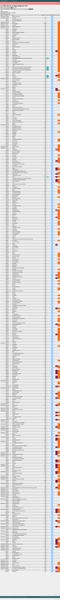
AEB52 (7, 247)
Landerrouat (14, 367)
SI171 (7, 285)
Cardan (13, 557)
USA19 (7, 176)
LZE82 (7, 204)
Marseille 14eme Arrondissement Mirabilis (21, 42)
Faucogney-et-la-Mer (16, 82)
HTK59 (7, 307)
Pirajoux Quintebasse (16, 120)
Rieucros (14, 75)
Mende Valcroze (15, 562)
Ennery (13, 389)
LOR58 (7, 278)
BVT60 (7, 386)
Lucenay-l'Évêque (16, 280)
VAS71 (7, 122)
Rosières (14, 221)
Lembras (14, 505)
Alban (13, 189)
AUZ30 (7, 64)
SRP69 (7, 107)
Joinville (14, 542)
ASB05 (7, 150)
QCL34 (7, 69)
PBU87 (7, 169)
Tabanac (14, 551)
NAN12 (7, 48)
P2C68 (7, 267)
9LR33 (7, 367)
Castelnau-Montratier (16, 192)
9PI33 (7, 552)
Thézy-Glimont (15, 413)
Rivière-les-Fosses (16, 509)
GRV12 (7, 20)
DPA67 (7, 291)
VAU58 (7, 294)
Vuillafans (14, 25)
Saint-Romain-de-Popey (17, 107)
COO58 (7, 302)
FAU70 (7, 82)
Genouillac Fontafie (16, 188)
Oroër (13, 415)
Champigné (14, 308)
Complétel (8, 7)
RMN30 (7, 545)
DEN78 (7, 390)
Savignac (14, 35)
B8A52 (7, 513)
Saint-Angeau (15, 23)
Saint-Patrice (15, 489)
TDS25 (7, 241)
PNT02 (7, 341)
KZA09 (7, 77)
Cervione (14, 494)
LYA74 (7, 461)
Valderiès (14, 133)
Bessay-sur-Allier (15, 152)
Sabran (13, 516)
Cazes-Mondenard (16, 194)
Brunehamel (14, 250)
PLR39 (7, 252)
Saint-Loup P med (16, 16)
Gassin (13, 41)
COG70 (7, 85)
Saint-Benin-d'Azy (16, 275)
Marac (13, 512)
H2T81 (7, 499)
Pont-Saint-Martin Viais (17, 457)
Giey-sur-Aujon (15, 526)
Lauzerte (14, 204)
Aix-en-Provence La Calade (18, 458)
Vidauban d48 (15, 528)
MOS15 (7, 145)
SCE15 (7, 142)
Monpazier (14, 197)
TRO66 (7, 438)
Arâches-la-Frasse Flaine (17, 98)
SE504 (7, 399)
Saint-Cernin (14, 142)
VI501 (7, 101)
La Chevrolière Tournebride (18, 353)
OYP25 (7, 260)
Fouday (13, 289)
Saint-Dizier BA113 (16, 513)
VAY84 (7, 445)
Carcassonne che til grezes (18, 523)
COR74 (7, 97)
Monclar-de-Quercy (16, 191)
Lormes (13, 278)
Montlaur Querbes (16, 46)
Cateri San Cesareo (16, 211)
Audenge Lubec (15, 379)
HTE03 (7, 214)
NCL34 (7, 58)
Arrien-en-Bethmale (16, 72)
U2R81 (7, 496)
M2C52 (7, 512)
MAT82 (7, 126)
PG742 (7, 337)
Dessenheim (14, 372)
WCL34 (7, 67)
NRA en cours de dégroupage (6, 9)
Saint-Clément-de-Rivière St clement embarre (21, 67)
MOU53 (7, 428)
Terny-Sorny (14, 432)
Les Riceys (14, 240)
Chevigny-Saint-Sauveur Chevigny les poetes (21, 178)
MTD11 (7, 483)
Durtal (13, 466)
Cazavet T (14, 77)
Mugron (13, 22)
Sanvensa (14, 59)
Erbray (13, 411)
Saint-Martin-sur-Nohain (17, 301)
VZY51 (7, 249)
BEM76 (7, 402)
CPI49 (7, 308)
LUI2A (7, 518)
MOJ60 (7, 265)
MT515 (7, 136)
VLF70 (7, 81)
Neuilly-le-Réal (15, 218)
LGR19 (7, 149)
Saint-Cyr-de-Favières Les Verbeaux (19, 172)
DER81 (7, 133)
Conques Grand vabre (16, 20)
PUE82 (7, 130)
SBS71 (7, 422)
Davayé (13, 288)
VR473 (7, 91)
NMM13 (7, 42)
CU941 (7, 454)
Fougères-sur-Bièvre (16, 315)
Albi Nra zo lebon (15, 502)
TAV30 (7, 437)
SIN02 (7, 254)
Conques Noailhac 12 (16, 19)
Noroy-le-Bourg (15, 259)
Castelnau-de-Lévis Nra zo (17, 507)
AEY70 (7, 335)
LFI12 (7, 39)
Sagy (13, 403)
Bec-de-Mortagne (15, 402)
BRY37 (7, 369)
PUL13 (7, 471)
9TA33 (7, 551)
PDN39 (7, 262)
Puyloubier (14, 471)
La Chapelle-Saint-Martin (17, 94)
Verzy (13, 249)
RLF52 (7, 509)
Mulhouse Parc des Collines (18, 267)
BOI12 (7, 146)
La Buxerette (15, 347)
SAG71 (7, 403)
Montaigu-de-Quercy (16, 205)
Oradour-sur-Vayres (16, 162)
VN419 (7, 174)
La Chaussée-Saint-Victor (17, 454)
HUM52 (7, 544)
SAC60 (7, 431)
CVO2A (7, 409)
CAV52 (7, 246)
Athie (13, 243)
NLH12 (7, 19)
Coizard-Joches (15, 490)
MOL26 (7, 435)
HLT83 (7, 529)
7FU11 (7, 523)
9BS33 (7, 558)
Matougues (14, 344)
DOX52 (7, 244)
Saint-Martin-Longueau (17, 467)
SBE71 (7, 272)
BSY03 (7, 152)
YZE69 (7, 106)
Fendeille (14, 561)
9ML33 (7, 361)
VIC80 (7, 233)
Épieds (13, 434)
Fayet (13, 481)
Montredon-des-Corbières (17, 483)
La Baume (14, 100)
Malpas (13, 309)
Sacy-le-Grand (15, 431)
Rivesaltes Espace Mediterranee (19, 171)
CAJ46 (7, 123)
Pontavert (14, 341)
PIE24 (7, 195)
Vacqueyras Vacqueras (17, 460)
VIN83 (7, 565)
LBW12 (7, 55)
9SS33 (7, 533)
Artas (13, 564)
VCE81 (7, 231)
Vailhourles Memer (16, 38)
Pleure (13, 252)
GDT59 (7, 380)
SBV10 (7, 239)
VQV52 (7, 360)
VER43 (7, 226)
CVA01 (7, 103)
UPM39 (7, 16)
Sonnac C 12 (15, 28)
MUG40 (7, 22)
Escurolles (14, 156)
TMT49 (7, 343)
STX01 (7, 104)
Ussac (13, 176)
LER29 (7, 318)
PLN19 (7, 425)
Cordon (13, 97)
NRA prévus (31, 9)
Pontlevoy (14, 321)
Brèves (13, 292)
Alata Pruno (14, 230)
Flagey (13, 168)
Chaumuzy (14, 531)
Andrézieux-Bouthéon (16, 548)
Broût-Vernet (15, 153)
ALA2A (7, 230)
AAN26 (7, 419)
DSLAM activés (19, 9)
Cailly (13, 357)
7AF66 (7, 525)
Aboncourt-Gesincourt (16, 78)
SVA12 (7, 59)
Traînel (13, 412)
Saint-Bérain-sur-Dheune (17, 272)
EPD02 (7, 434)
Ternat (13, 541)
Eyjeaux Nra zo (15, 519)
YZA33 (7, 473)
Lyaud (13, 461)
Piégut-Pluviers (15, 195)
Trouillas (14, 438)
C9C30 (7, 356)
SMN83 (7, 447)
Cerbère (14, 51)
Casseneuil (14, 546)
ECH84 (7, 393)
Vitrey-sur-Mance (15, 80)
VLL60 (7, 383)
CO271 (7, 295)
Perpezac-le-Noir (15, 425)
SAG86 (7, 184)
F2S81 (7, 497)
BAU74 (7, 100)
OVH (16, 7)
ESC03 (7, 156)
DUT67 (10, 291)
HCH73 (7, 163)
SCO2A (7, 492)
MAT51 (7, 344)
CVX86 (7, 400)
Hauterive (14, 214)
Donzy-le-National (16, 286)
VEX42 (7, 172)
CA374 (7, 442)
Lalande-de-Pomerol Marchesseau (19, 533)
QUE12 (7, 46)
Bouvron (14, 451)
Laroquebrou (15, 143)
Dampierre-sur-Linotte (16, 84)
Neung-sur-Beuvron (16, 317)
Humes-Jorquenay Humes (17, 544)
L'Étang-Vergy (15, 273)
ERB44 (7, 411)
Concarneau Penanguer (17, 166)
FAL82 (7, 129)
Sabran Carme (15, 202)
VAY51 (7, 263)
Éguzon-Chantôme (16, 26)
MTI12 (7, 36)
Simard (13, 285)
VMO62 (7, 328)
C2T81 (7, 506)
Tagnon (13, 237)
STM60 (7, 467)
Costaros (14, 159)
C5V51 (7, 532)
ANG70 (7, 87)
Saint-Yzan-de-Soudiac (17, 473)
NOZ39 (7, 257)
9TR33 (7, 549)
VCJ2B (7, 536)
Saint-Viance (15, 174)
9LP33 (7, 554)
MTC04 (7, 395)
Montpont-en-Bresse (16, 282)
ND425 (7, 253)
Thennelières (15, 374)
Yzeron (13, 106)
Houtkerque (14, 307)
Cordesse (14, 295)
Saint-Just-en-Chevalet (17, 331)
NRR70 (7, 259)
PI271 (7, 304)
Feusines (14, 348)
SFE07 (7, 161)
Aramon (14, 545)
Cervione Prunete (16, 538)
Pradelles (14, 135)
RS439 (7, 236)
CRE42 (7, 207)
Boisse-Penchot (15, 146)
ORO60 (7, 415)
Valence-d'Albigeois (16, 231)
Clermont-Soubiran (16, 354)
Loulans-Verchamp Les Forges (18, 322)
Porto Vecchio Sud (16, 493)
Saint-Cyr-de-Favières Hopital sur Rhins (20, 108)
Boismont (14, 382)
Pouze (13, 74)
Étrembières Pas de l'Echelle (18, 479)
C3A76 (7, 357)
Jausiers (14, 155)
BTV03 (7, 153)
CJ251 (7, 490)
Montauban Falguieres (17, 129)
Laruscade (14, 559)
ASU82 (7, 127)
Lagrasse (14, 54)
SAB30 (7, 202)
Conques (14, 17)
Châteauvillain (15, 246)
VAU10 (7, 234)
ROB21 (7, 279)
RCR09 (7, 75)
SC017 (7, 181)
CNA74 (7, 95)
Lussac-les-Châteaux (16, 398)
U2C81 (7, 507)
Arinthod (14, 327)
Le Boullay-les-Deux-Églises (18, 535)
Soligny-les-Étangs (16, 359)
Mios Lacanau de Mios (17, 361)
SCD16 (7, 421)
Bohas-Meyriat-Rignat (16, 114)
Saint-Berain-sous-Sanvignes (18, 422)
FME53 (7, 408)
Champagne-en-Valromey (17, 103)
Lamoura (14, 117)
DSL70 (7, 84)
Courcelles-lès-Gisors (16, 416)
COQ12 (7, 17)
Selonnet (14, 399)
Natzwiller (14, 269)
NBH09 (7, 72)
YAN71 (7, 480)
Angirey (13, 87)
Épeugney (14, 311)
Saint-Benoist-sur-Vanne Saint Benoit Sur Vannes (22, 239)
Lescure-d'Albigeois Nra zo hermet (19, 499)
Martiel (13, 36)
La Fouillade (14, 62)
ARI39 (7, 327)
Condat (13, 137)
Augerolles (14, 158)
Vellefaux (14, 81)
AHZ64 (7, 486)
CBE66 (7, 51)
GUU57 (7, 305)
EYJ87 (7, 519)
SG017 (7, 179)
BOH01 (7, 114)
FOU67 (7, 289)
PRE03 (7, 220)
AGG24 (7, 201)
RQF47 (7, 441)
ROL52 (7, 539)
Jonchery (14, 346)
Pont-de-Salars (15, 33)
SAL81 (7, 132)
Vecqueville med (15, 360)
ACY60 (7, 385)
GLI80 (7, 468)
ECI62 (7, 364)
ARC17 (7, 88)
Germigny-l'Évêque (16, 476)
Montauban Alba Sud (16, 127)
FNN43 (7, 213)
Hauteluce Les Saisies (17, 93)
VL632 (7, 175)
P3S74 (7, 479)
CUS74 (7, 182)
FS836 (7, 348)
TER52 (7, 541)
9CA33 (7, 557)
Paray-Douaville (15, 392)
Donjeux (14, 244)
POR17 (7, 429)
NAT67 (7, 269)
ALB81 (7, 189)
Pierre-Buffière (15, 169)
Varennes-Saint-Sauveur (17, 122)
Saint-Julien (14, 119)
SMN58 (7, 301)
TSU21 (7, 296)
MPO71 (7, 282)
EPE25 (7, 311)
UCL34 (7, 68)
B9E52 (7, 370)
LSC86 (7, 398)
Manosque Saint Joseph (17, 396)
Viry (13, 116)
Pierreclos (14, 304)
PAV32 (7, 464)
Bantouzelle (14, 330)
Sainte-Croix (14, 104)
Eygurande (14, 217)
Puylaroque (14, 130)
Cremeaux (14, 207)
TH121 (7, 299)
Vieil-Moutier (14, 328)
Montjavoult (14, 265)
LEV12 (7, 61)
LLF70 (7, 322)
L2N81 (7, 502)
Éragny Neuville (15, 387)
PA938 (7, 377)
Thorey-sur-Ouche (16, 299)
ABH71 (7, 110)
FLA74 (7, 98)
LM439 (7, 117)
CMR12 (7, 49)
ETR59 (7, 333)
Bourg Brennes (15, 370)
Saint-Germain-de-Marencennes (19, 179)
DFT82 (7, 198)
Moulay (13, 428)
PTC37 (7, 489)
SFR (13, 7)
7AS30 (7, 516)
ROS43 (7, 221)
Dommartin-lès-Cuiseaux (17, 270)
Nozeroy (14, 257)
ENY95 (7, 389)
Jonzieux (14, 90)
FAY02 (7, 481)
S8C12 (7, 35)
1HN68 (7, 376)
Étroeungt (14, 333)
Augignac (14, 201)
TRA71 (7, 298)
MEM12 (7, 38)
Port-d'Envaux (15, 429)
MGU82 (7, 205)
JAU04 (7, 155)
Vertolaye (14, 228)
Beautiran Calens (15, 558)
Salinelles (14, 30)
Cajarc (13, 123)
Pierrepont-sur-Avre (16, 470)
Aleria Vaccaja (15, 536)
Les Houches (15, 405)
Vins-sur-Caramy (15, 565)
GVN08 (7, 463)
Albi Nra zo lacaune (16, 500)
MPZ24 (7, 197)
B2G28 (7, 535)
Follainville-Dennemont (17, 390)
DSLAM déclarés (14, 9)
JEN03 (7, 215)
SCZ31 (7, 43)
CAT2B (7, 211)
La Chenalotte (15, 314)
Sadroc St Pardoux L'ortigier (18, 424)
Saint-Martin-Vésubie (16, 373)
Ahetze (13, 486)
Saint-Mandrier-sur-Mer (17, 447)
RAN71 (7, 283)
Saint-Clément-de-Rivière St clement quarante (21, 69)
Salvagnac (14, 132)
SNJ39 (7, 119)
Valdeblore (14, 208)
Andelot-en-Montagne (16, 338)
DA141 (7, 406)
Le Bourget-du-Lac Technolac (18, 163)
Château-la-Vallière (16, 426)
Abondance (14, 187)
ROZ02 (7, 256)
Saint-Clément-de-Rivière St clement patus (21, 68)
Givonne (14, 463)
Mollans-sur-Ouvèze (16, 435)
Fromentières (15, 408)
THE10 (7, 374)
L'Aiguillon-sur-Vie (16, 350)
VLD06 (7, 208)
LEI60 (7, 477)
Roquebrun (14, 52)
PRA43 (7, 135)
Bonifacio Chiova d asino (17, 409)
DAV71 (7, 288)
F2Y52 (7, 168)
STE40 (7, 484)
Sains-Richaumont (16, 254)
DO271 (7, 286)
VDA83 (10, 528)
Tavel (13, 437)
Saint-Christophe (15, 181)
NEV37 (7, 320)
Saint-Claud (14, 421)
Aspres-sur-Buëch (16, 150)
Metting (13, 334)
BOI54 (7, 382)
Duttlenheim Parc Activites (17, 291)
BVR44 (7, 451)
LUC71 (7, 280)
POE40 (7, 522)
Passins (14, 377)
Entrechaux (14, 393)
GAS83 (7, 41)
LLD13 (7, 458)
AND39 (7, 338)
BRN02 (7, 250)
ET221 (7, 273)
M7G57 (7, 334)
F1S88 (7, 448)
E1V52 (7, 510)
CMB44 (7, 455)
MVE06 (7, 373)
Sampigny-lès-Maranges (17, 276)
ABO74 (7, 187)
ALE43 (7, 148)
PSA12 (7, 33)
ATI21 (7, 243)
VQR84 (7, 460)
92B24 (7, 505)
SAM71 (7, 276)
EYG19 (7, 217)
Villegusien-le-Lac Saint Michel (18, 520)
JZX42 (7, 90)
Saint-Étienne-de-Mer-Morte (18, 450)
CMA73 (7, 94)
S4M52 (7, 520)
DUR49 (7, 466)
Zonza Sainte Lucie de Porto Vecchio (20, 518)
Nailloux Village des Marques (18, 32)
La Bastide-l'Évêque (16, 61)
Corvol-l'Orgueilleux (16, 302)
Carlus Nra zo (15, 496)
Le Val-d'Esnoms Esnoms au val (19, 510)
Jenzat (13, 215)
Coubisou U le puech (16, 71)
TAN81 (7, 65)
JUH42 (7, 331)
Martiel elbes (15, 55)
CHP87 (7, 210)
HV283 (7, 528)
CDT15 (7, 137)
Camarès (14, 49)
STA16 (7, 23)
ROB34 (7, 52)
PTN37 (7, 324)
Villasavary (14, 515)
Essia (13, 312)
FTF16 (7, 188)
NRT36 (7, 351)
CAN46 (7, 192)
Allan (13, 419)
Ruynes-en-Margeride (16, 139)
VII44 (7, 457)
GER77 (7, 476)
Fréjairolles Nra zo (16, 497)
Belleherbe (14, 325)
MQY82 (7, 191)
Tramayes (14, 298)
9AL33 (7, 379)
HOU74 (7, 405)
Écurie (13, 364)
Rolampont (14, 539)
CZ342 (7, 474)
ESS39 (7, 312)
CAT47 (7, 546)
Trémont (14, 343)
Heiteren (14, 376)
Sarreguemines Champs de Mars (19, 305)
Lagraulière (14, 149)
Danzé (13, 406)
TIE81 (7, 29)
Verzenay (14, 263)
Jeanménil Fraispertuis (17, 448)
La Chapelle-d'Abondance (17, 442)
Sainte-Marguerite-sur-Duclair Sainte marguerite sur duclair (24, 487)
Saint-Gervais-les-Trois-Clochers (19, 184)
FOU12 (7, 62)
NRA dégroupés (25, 9)
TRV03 (7, 224)
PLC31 (7, 45)
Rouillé (13, 185)
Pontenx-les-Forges (16, 522)
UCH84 (7, 444)
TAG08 (7, 237)
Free (11, 7)
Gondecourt (14, 380)
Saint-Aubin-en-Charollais (17, 110)
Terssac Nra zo (15, 506)
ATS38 (7, 564)
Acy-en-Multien (15, 385)
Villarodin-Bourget (16, 91)
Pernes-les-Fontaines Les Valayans (19, 445)
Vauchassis (14, 234)
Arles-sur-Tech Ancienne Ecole (18, 525)
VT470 (7, 80)
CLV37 (7, 426)
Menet (13, 136)
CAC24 (7, 200)
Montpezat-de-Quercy (16, 126)
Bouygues (5, 7)
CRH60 (10, 418)
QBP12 (7, 71)
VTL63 (7, 228)
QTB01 (7, 120)
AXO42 (7, 548)
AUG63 (7, 158)
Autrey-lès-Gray (15, 335)
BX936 (7, 347)
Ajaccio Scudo (15, 492)
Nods (13, 253)
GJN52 (7, 526)
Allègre (13, 148)
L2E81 (7, 500)
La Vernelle (14, 165)
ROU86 (7, 185)
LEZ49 (7, 453)
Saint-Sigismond (15, 503)
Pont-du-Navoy (15, 262)
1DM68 (7, 372)
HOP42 (7, 108)
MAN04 (10, 396)
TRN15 (7, 140)
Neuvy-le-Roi (15, 320)
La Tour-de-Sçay (15, 241)
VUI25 (7, 25)
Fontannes (14, 213)
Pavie (13, 464)
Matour (13, 111)
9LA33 (7, 559)
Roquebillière (15, 366)
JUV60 (7, 266)
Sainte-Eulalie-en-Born (17, 484)
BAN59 (7, 330)
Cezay (13, 474)
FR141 (10, 454)
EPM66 (7, 171)
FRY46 (7, 56)
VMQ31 (7, 32)
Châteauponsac (15, 210)
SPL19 (7, 424)
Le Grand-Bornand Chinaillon (18, 95)
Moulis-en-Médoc (15, 363)
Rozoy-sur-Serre (15, 256)
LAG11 (7, 54)
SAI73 (7, 93)
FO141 (7, 315)
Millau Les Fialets (15, 39)
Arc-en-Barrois (15, 247)
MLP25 (7, 309)
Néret (13, 351)
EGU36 (7, 26)
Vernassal (14, 226)
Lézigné (14, 453)
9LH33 (7, 555)
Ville (13, 383)
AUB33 (7, 439)
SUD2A (7, 493)
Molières (14, 124)
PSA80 (7, 470)
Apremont (14, 418)
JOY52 (7, 346)
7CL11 (7, 561)
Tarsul (13, 296)
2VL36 (7, 165)
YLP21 (7, 178)
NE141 (7, 317)
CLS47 (7, 354)
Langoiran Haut (15, 555)
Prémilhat (14, 220)
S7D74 (7, 503)
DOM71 (7, 270)
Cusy (13, 182)
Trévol (13, 224)
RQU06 (7, 366)
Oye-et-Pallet (15, 260)
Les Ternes (14, 140)
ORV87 (7, 162)
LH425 (7, 314)
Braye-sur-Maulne (16, 369)
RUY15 (7, 139)
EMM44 (7, 450)
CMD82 (7, 194)
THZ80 (7, 413)
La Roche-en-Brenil (16, 279)
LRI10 (7, 240)
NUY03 (7, 218)
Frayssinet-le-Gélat (16, 56)
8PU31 (7, 74)
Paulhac (14, 45)
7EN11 (7, 515)
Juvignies (14, 266)
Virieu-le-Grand (15, 101)
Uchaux (13, 444)
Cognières (14, 85)
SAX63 (7, 223)
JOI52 (7, 542)
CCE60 (7, 416)
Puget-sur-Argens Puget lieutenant (19, 529)
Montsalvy (14, 145)
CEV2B (7, 494)
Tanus (13, 65)
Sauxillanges (15, 223)
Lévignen (14, 477)
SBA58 (7, 275)
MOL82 (7, 124)
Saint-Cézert (14, 43)
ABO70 (7, 78)
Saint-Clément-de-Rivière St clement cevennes (22, 58)
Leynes (13, 113)
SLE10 (7, 359)
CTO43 (7, 159)
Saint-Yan (14, 480)
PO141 (7, 321)
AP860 (7, 418)
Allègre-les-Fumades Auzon (18, 64)
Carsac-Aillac (15, 200)
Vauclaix (14, 294)
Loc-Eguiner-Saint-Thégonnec (18, 318)
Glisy (13, 468)
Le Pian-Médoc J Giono (17, 554)
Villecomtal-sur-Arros (16, 175)
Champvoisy (14, 532)
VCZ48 (7, 562)
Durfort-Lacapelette (16, 198)
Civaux (13, 400)
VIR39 (7, 116)
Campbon (14, 455)
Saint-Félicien (15, 161)
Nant (13, 48)
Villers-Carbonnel (15, 233)
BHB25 (7, 325)
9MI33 (7, 363)
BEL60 (10, 386)
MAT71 (7, 111)
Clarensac (14, 356)
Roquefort (14, 441)
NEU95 (7, 387)
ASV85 (7, 350)
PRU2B (7, 538)
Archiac (13, 88)
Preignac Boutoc (15, 552)
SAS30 (7, 30)
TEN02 (7, 432)
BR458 (7, 292)
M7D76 (7, 487)
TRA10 (7, 412)
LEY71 (7, 113)
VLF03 (7, 227)
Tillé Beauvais (15, 386)
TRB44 (7, 353)
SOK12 (7, 28)
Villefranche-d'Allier (16, 227)
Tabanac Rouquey (16, 549)
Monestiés (14, 29)
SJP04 (7, 396)
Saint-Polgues (15, 337)
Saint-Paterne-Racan (16, 324)
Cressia (13, 236)
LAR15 (7, 143)
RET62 (7, 340)
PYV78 (7, 392)
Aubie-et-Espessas (16, 439)
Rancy (13, 283)
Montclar (14, 395)
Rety (13, 340)
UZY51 (7, 531)
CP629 (7, 166)
